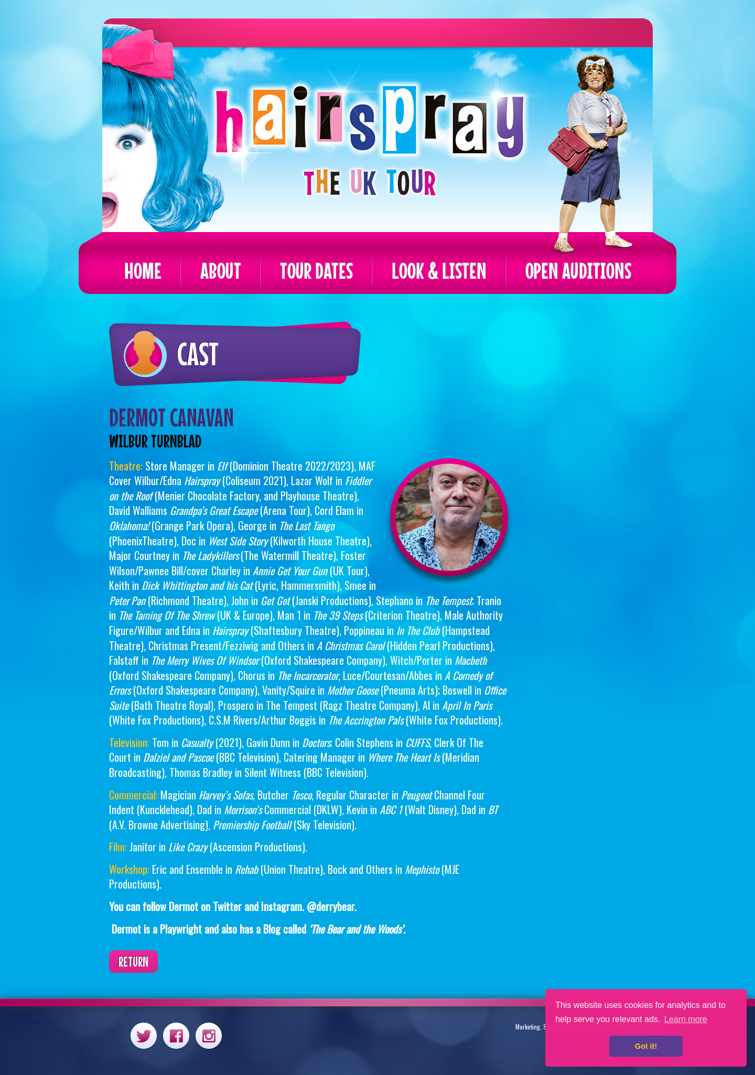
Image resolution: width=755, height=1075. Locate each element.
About (220, 270)
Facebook (176, 1035)
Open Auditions (578, 270)
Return (133, 961)
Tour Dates (316, 270)
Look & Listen (439, 270)
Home (142, 270)
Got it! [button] (646, 1046)
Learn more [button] (685, 1019)
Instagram (209, 1035)
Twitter (144, 1035)
